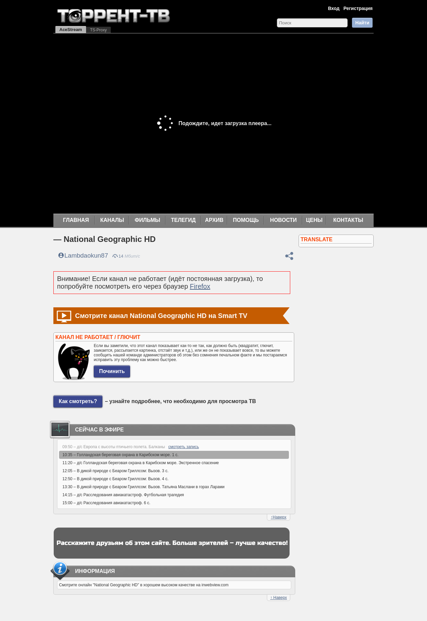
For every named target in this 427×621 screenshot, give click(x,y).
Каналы (112, 220)
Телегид (183, 220)
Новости (283, 220)
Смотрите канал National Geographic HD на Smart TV (161, 315)
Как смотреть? (78, 401)
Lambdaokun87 (86, 255)
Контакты (348, 220)
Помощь (246, 220)
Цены (314, 220)
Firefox (200, 286)
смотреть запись (183, 446)
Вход (334, 8)
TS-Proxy (98, 30)
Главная (76, 220)
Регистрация (358, 8)
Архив (214, 220)
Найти (362, 22)
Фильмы (147, 220)
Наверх (279, 517)
